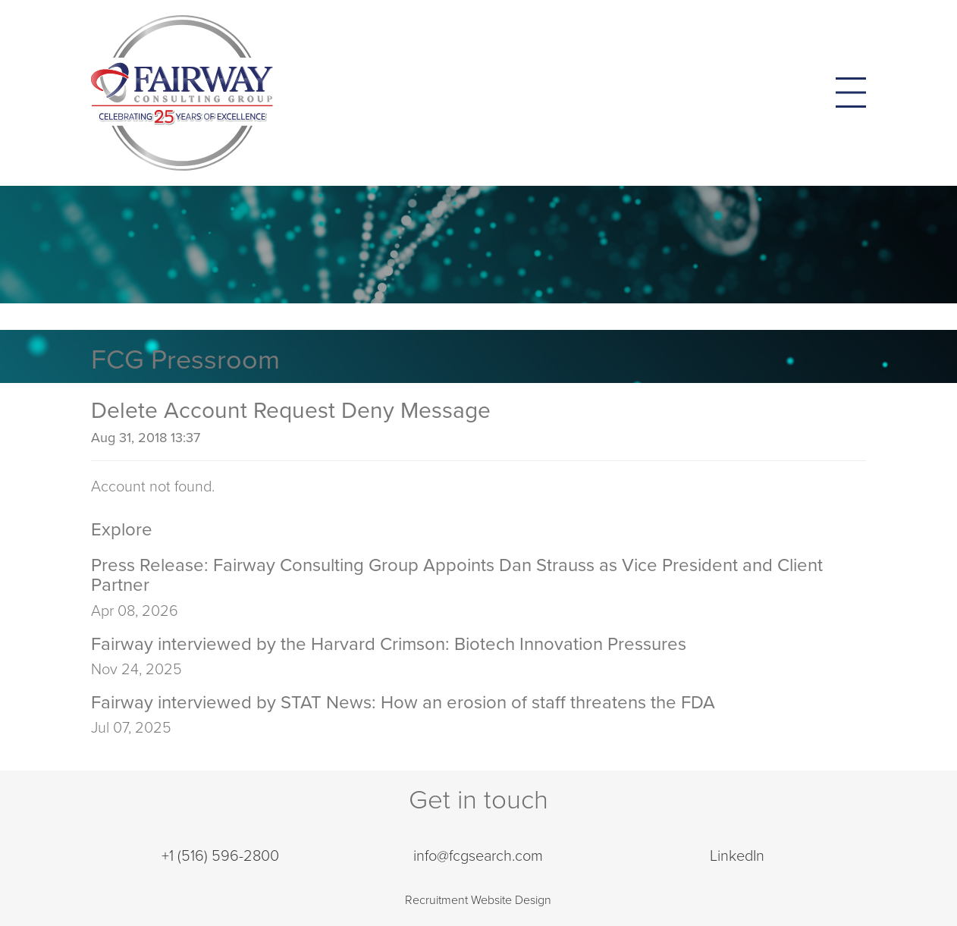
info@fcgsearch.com (478, 856)
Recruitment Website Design (478, 900)
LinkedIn (737, 856)
